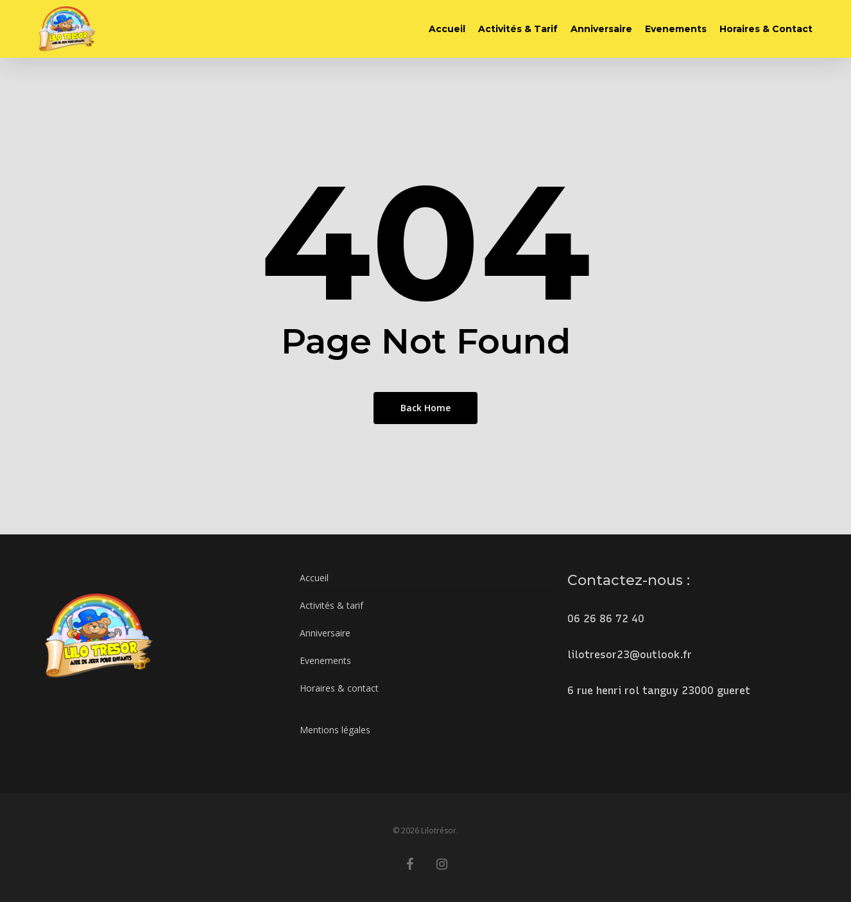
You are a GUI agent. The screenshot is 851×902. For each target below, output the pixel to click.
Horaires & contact (339, 688)
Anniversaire (325, 633)
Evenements (325, 660)
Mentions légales (335, 730)
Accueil (314, 578)
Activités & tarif (331, 605)
